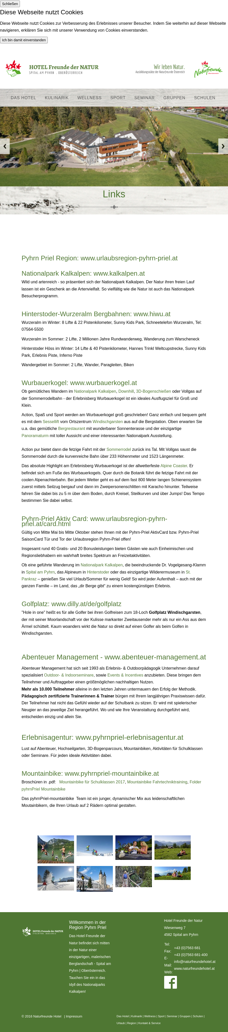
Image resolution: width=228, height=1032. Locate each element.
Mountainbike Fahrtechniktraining (157, 782)
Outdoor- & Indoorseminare (69, 675)
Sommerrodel (118, 449)
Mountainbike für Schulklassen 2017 (92, 782)
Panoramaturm (35, 436)
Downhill (126, 391)
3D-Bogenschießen (153, 391)
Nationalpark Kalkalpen (95, 391)
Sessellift (51, 421)
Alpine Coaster (173, 466)
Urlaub (121, 1023)
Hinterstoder (98, 572)
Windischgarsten (108, 421)
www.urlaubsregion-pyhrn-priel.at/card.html (94, 521)
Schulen (204, 98)
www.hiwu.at (152, 314)
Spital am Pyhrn (40, 572)
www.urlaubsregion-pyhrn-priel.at (129, 258)
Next (223, 146)
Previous (5, 146)
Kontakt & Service (149, 1023)
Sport (118, 98)
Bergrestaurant (71, 428)
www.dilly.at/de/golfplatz (87, 604)
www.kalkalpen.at (119, 273)
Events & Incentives (125, 675)
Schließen (10, 4)
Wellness (89, 98)
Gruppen (174, 98)
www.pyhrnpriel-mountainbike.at (112, 773)
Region (131, 1023)
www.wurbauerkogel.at (103, 383)
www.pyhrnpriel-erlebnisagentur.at (129, 737)
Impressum (74, 1016)
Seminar (144, 98)
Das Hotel (23, 98)
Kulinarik (57, 98)
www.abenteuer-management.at (155, 657)
